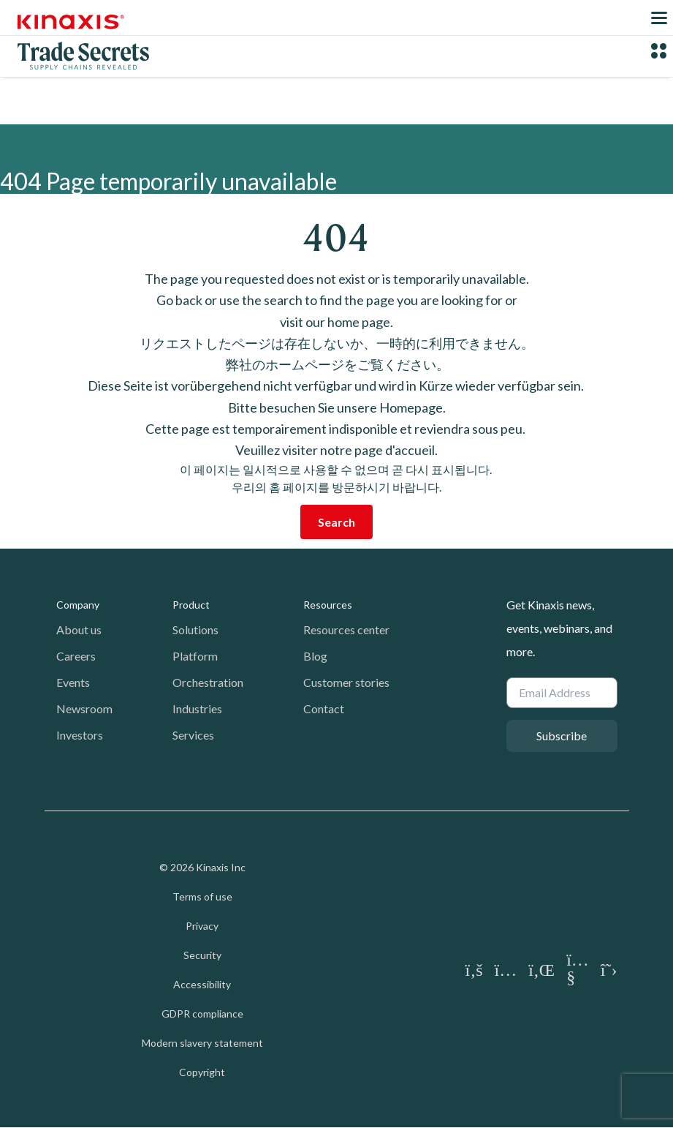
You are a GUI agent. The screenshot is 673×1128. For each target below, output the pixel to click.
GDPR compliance (202, 1013)
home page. (360, 322)
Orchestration (207, 682)
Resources (327, 604)
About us (79, 629)
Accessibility (202, 984)
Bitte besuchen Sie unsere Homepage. (337, 407)
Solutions (195, 629)
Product (191, 604)
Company (77, 604)
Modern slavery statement (202, 1043)
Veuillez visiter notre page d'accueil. (336, 450)
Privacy (202, 926)
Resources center (346, 629)
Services (193, 735)
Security (202, 955)
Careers (76, 656)
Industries (197, 708)
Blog (315, 656)
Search (336, 522)
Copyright (202, 1072)
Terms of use (202, 896)
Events (73, 682)
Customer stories (346, 682)
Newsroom (84, 708)
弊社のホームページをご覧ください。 (336, 364)
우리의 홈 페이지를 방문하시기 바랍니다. (336, 487)
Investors (79, 735)
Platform (195, 656)
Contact (323, 708)
